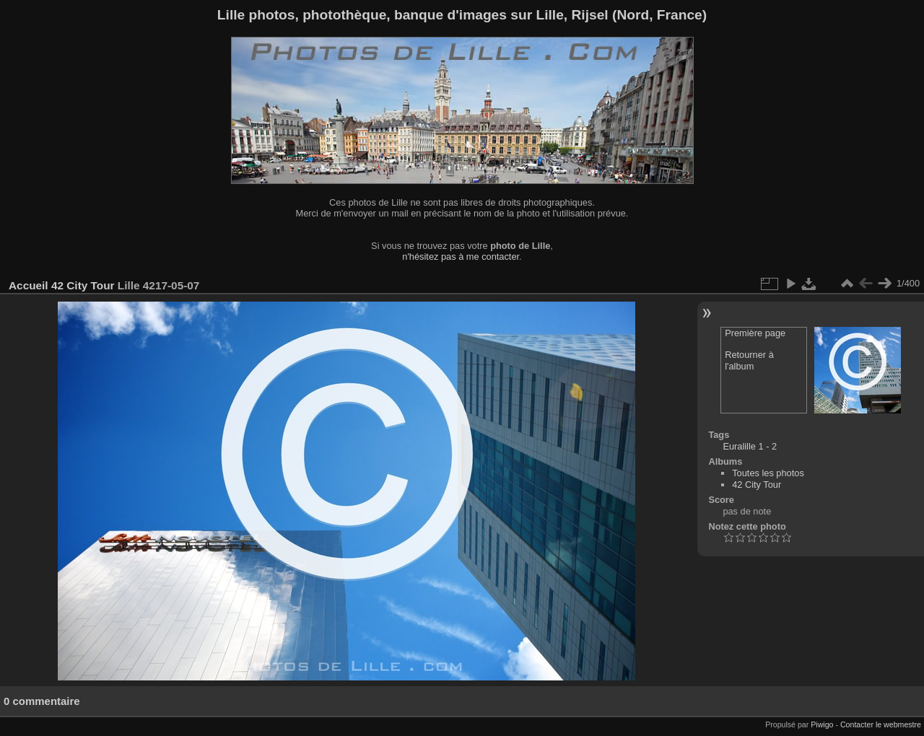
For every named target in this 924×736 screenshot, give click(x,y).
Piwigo (822, 724)
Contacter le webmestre (880, 724)
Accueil (28, 285)
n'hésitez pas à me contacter (460, 256)
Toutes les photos (768, 473)
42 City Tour (83, 285)
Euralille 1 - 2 (750, 446)
